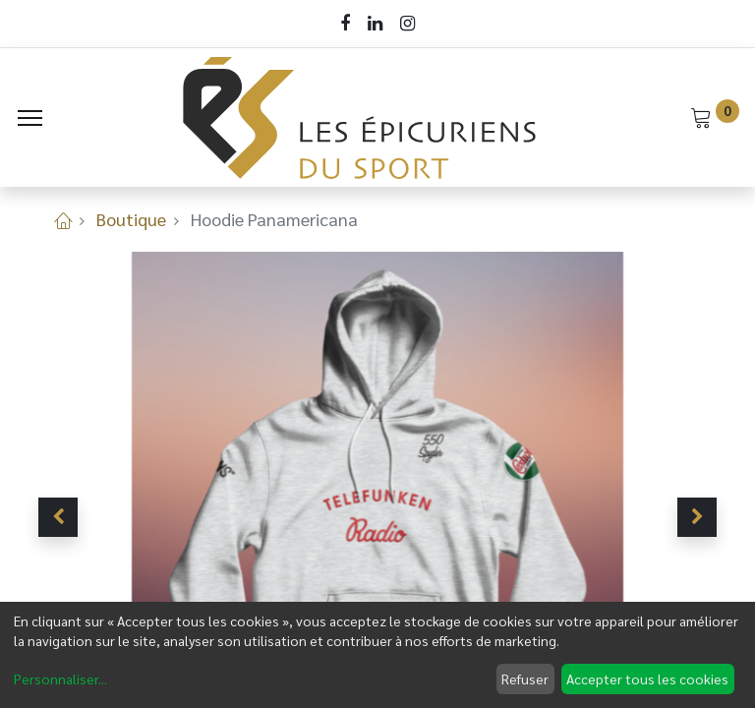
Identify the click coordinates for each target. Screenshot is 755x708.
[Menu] (30, 118)
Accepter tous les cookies (647, 678)
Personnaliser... (60, 678)
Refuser (525, 678)
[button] (58, 517)
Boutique (131, 218)
